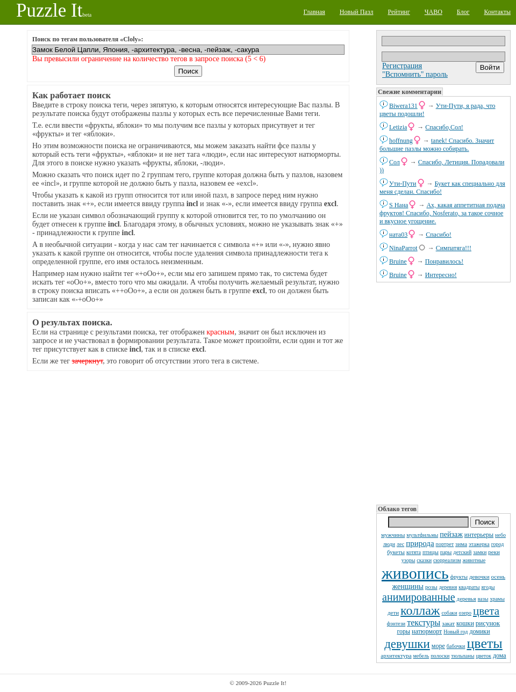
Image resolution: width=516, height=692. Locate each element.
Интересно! (441, 275)
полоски (440, 656)
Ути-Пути (403, 183)
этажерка (479, 544)
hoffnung (401, 140)
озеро (465, 613)
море (438, 646)
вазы (483, 599)
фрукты (459, 577)
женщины (408, 586)
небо (500, 535)
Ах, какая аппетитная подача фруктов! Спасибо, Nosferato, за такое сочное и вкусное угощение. (442, 213)
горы (403, 631)
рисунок (488, 623)
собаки (449, 613)
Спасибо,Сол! (444, 127)
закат (448, 623)
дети (393, 612)
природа (420, 543)
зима (461, 544)
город (497, 544)
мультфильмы (422, 535)
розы (431, 587)
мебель (421, 656)
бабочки (456, 646)
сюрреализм (447, 560)
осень (498, 576)
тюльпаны (462, 656)
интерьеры (478, 534)
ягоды (488, 587)
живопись (415, 573)
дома (499, 655)
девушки (407, 644)
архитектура (396, 655)
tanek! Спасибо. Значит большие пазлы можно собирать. (436, 144)
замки (479, 552)
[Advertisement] (443, 392)
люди (389, 544)
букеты (396, 552)
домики (479, 631)
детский (462, 552)
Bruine (398, 261)
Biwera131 (403, 106)
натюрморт (427, 631)
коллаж (420, 610)
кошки (465, 623)
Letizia (398, 127)
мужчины (393, 534)
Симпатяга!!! (453, 248)
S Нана (398, 205)
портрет (445, 544)
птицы (430, 552)
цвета (486, 610)
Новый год (455, 632)
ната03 (398, 234)
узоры (408, 560)
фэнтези (396, 624)
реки (494, 552)
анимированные (418, 597)
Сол (394, 162)
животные (474, 560)
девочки (479, 576)
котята (413, 552)
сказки (424, 560)
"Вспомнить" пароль (415, 74)
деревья (466, 598)
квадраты (468, 587)
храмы (497, 599)
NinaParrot (403, 248)
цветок (483, 656)
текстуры (423, 622)
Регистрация (402, 66)
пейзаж (451, 534)
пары (446, 552)
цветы (484, 643)
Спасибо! (439, 234)
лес (400, 544)
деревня (448, 587)
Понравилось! (444, 261)
